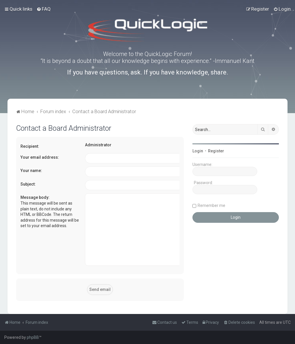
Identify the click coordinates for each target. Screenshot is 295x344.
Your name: (31, 170)
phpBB (33, 337)
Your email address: (39, 157)
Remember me (211, 205)
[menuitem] (44, 9)
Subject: (28, 184)
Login (197, 151)
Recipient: (29, 146)
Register (216, 151)
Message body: (35, 197)
